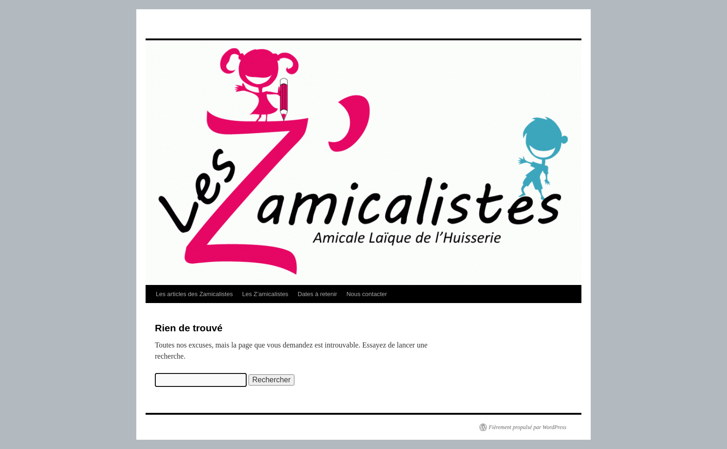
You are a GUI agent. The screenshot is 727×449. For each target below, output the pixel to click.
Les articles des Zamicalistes (194, 294)
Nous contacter (366, 294)
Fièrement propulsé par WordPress (527, 427)
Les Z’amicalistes (265, 294)
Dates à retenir (317, 294)
